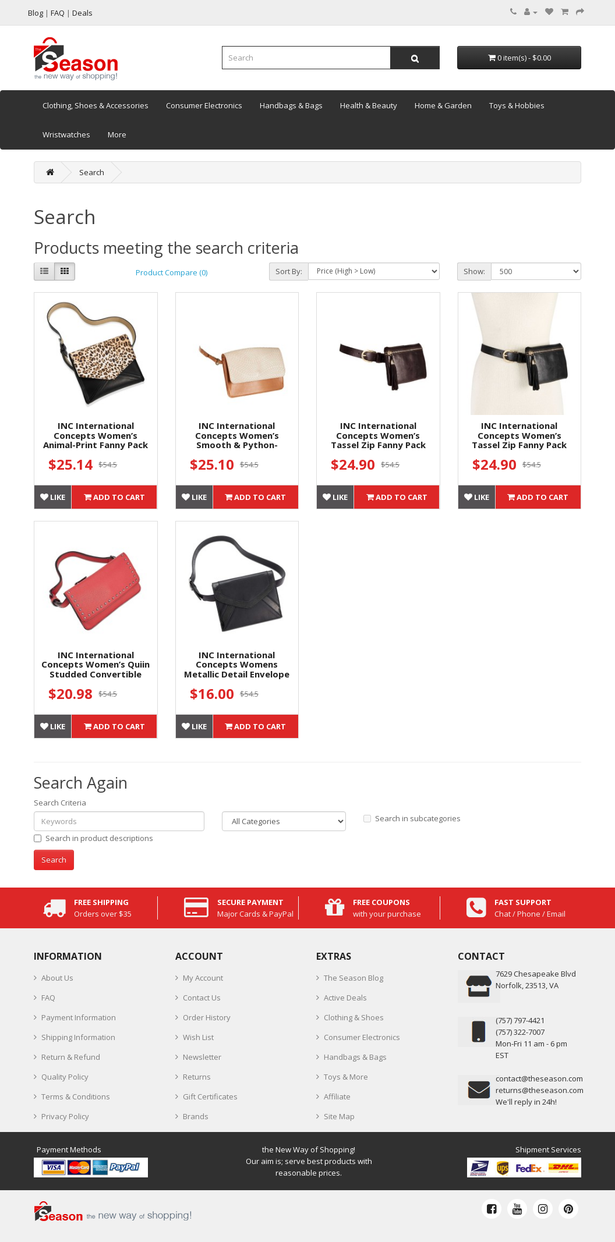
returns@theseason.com (540, 1090)
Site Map (339, 1116)
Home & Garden (443, 105)
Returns (197, 1076)
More (117, 134)
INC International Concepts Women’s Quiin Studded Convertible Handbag (95, 669)
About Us (57, 978)
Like (52, 497)
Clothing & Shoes (354, 1017)
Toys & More (346, 1076)
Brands (195, 1116)
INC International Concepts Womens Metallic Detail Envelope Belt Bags (236, 669)
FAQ (48, 997)
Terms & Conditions (75, 1096)
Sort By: (288, 271)
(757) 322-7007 (520, 1032)
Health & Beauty (368, 105)
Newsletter (202, 1057)
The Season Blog (353, 978)
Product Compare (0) (171, 272)
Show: (474, 271)
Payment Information (78, 1017)
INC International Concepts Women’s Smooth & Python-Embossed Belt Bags (236, 440)
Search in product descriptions (93, 838)
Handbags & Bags (291, 105)
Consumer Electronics (204, 105)
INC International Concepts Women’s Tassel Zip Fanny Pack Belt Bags (378, 440)
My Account (203, 978)
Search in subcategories (412, 818)
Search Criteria (60, 802)
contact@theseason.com (539, 1078)
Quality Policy (65, 1076)
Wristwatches (66, 134)
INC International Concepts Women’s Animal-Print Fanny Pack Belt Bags (95, 440)
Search (91, 172)
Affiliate (337, 1096)
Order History (207, 1017)
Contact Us (202, 997)
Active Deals (345, 997)
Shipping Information (78, 1037)
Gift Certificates (210, 1096)
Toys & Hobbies (517, 105)
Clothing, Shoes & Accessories (96, 105)
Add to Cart (114, 497)
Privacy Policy (65, 1116)
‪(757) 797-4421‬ (520, 1020)
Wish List (198, 1037)
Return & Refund (70, 1057)
